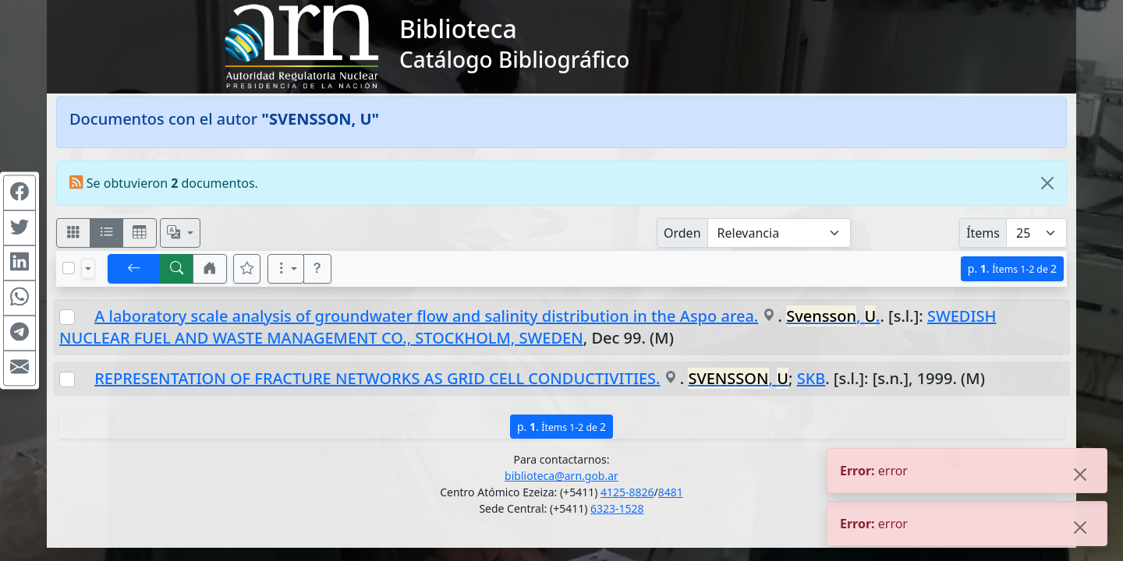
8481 (670, 492)
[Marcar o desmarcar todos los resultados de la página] (68, 268)
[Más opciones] (286, 269)
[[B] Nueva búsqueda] (177, 269)
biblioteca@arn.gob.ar (561, 475)
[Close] (1047, 183)
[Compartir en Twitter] (19, 228)
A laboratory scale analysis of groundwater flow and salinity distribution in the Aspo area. (426, 315)
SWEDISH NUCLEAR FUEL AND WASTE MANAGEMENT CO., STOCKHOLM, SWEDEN (528, 326)
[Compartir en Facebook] (19, 193)
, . (833, 315)
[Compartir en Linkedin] (19, 263)
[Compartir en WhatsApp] (19, 298)
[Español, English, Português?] (180, 233)
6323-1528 (617, 508)
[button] (210, 269)
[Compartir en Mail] (19, 368)
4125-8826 (627, 492)
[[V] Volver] (134, 269)
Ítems (983, 233)
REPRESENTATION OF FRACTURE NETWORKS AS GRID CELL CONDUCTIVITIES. (377, 378)
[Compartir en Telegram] (19, 333)
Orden (682, 233)
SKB (811, 378)
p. (1012, 268)
